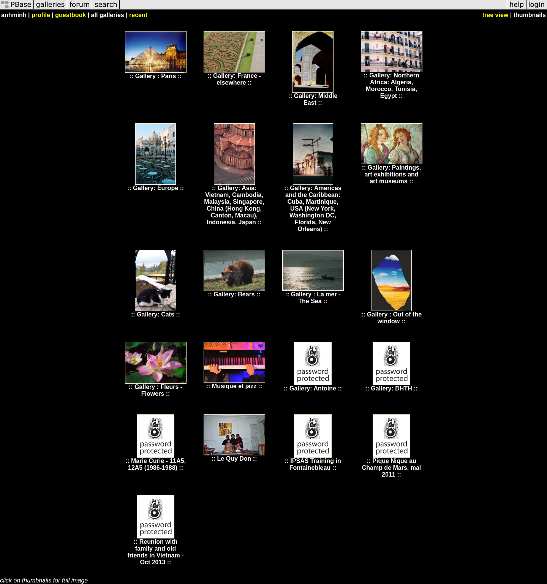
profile (41, 15)
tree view (495, 15)
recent (138, 15)
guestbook (70, 15)
